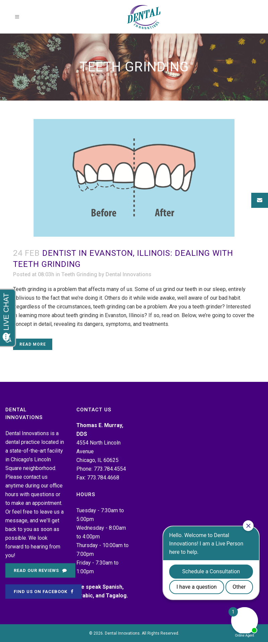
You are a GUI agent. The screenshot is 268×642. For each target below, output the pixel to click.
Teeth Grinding (79, 274)
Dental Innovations (128, 274)
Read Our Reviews (40, 570)
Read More (32, 344)
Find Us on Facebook (43, 591)
